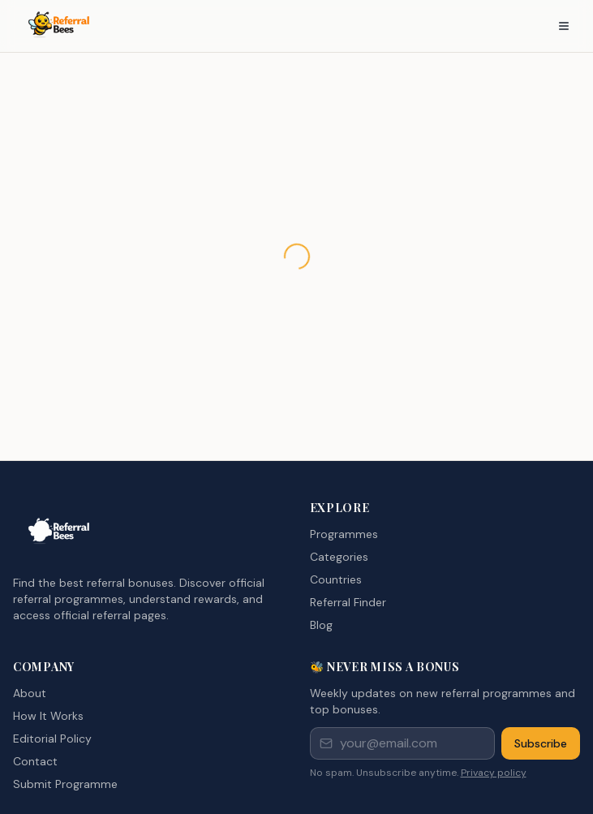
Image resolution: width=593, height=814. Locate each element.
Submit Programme (65, 784)
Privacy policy (493, 772)
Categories (339, 556)
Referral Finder (348, 602)
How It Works (48, 715)
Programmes (344, 534)
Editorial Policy (52, 738)
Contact (35, 761)
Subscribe (540, 743)
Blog (321, 625)
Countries (336, 579)
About (29, 693)
